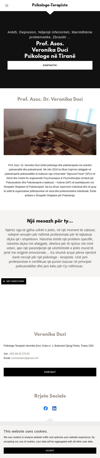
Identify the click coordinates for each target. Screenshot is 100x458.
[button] (11, 5)
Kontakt (50, 372)
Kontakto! (50, 65)
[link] (50, 5)
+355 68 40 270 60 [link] (19, 353)
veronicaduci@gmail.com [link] (25, 358)
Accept (50, 451)
